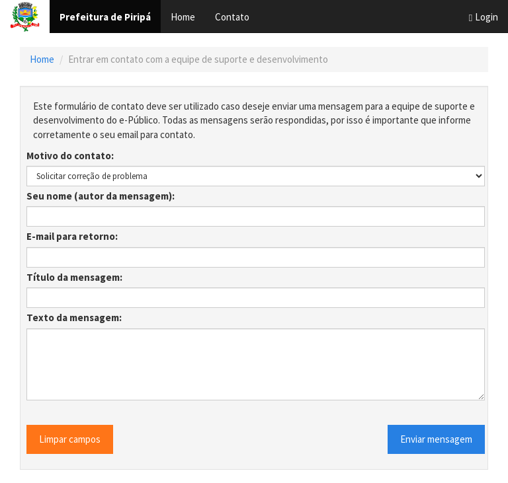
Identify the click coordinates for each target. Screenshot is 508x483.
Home (183, 17)
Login (483, 17)
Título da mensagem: (74, 277)
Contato (232, 17)
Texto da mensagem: (74, 317)
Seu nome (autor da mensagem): (100, 196)
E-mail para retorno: (72, 236)
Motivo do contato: (70, 155)
